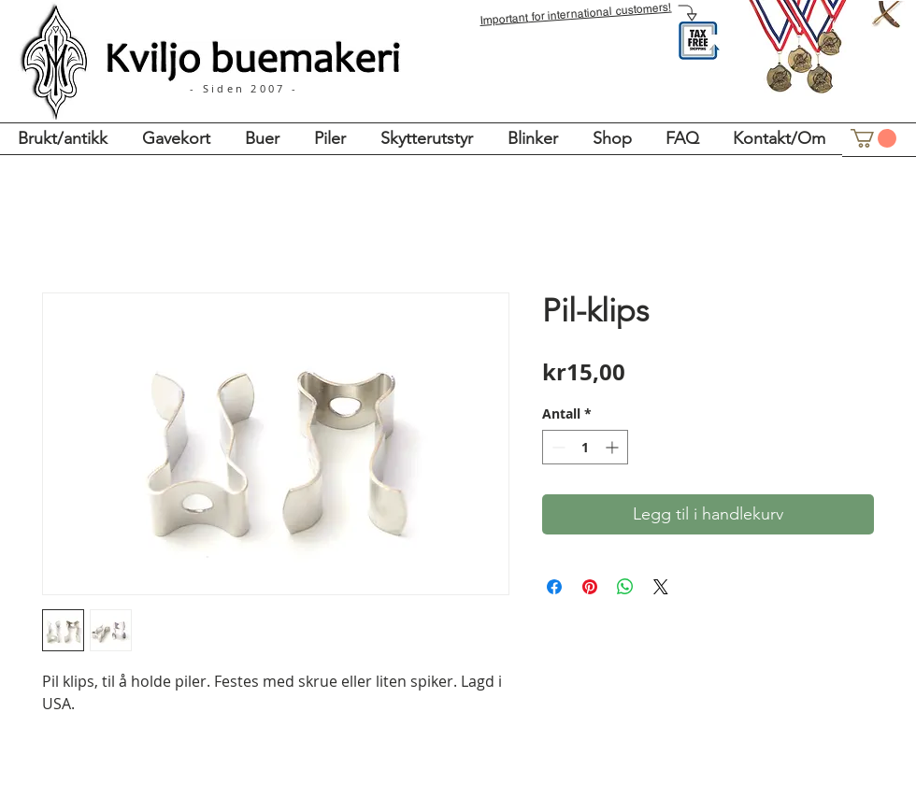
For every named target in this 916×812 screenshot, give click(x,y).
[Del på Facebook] (554, 587)
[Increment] (613, 447)
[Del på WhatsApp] (625, 587)
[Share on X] (661, 587)
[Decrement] (556, 447)
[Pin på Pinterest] (590, 587)
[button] (873, 138)
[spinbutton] (585, 447)
